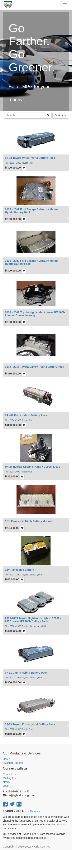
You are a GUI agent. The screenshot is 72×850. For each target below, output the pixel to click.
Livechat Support (13, 762)
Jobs (6, 785)
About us (35, 811)
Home (6, 759)
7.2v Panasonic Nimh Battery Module (28, 521)
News (6, 781)
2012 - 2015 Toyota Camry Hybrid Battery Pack (34, 366)
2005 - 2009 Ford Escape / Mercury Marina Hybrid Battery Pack (31, 211)
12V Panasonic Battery (19, 569)
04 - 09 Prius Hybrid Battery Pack (26, 415)
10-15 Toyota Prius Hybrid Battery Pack (30, 724)
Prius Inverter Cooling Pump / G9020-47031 (32, 466)
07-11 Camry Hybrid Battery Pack (26, 672)
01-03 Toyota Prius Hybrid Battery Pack (30, 157)
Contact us (9, 774)
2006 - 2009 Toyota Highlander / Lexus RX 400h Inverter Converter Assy (35, 314)
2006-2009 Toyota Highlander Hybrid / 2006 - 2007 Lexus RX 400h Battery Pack (33, 620)
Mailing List (9, 778)
